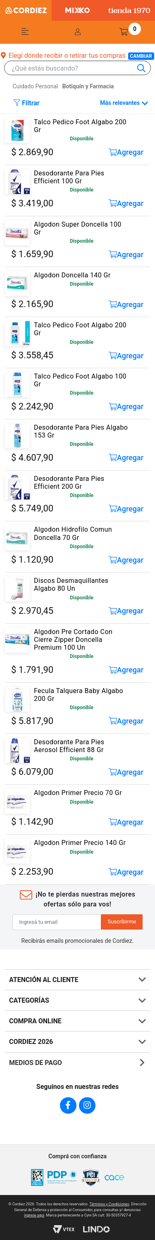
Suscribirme (121, 921)
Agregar (126, 152)
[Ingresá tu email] (57, 922)
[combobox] (81, 68)
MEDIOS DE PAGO (35, 1063)
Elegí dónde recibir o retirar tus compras (77, 55)
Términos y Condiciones (109, 1204)
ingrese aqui (34, 1215)
